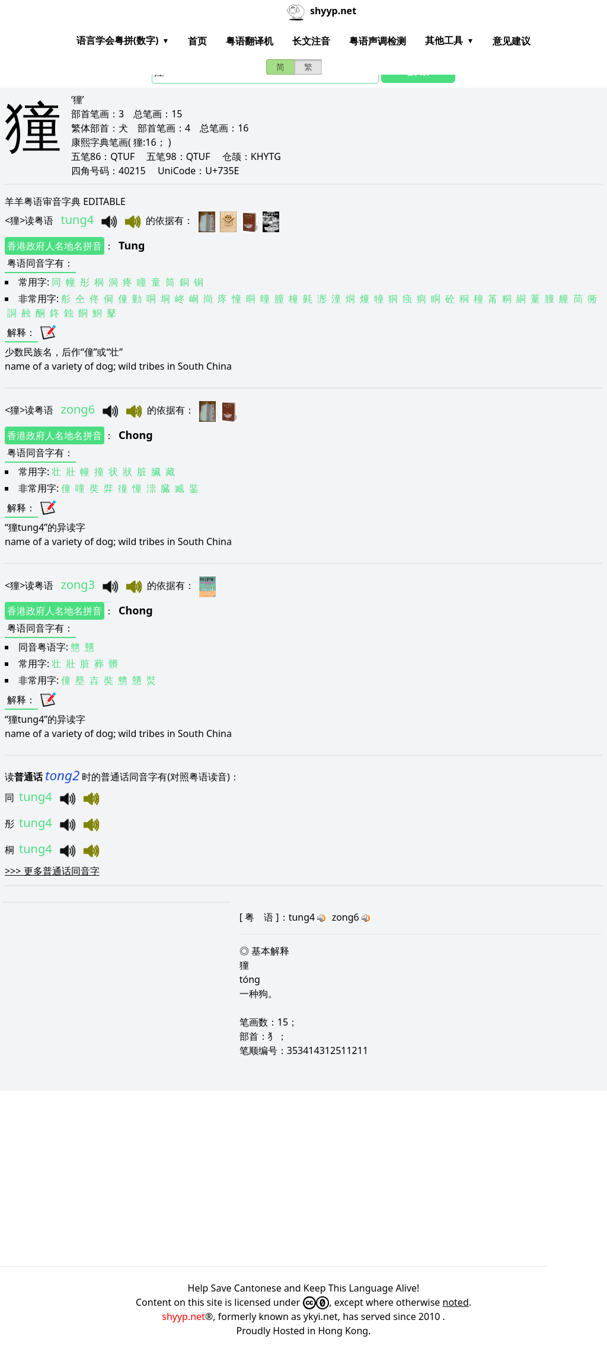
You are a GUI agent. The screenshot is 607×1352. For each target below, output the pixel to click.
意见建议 (512, 40)
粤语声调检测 (377, 40)
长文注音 (311, 40)
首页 (197, 40)
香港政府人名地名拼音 (54, 245)
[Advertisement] (303, 1178)
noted (456, 1302)
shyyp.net (183, 1316)
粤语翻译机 (249, 40)
